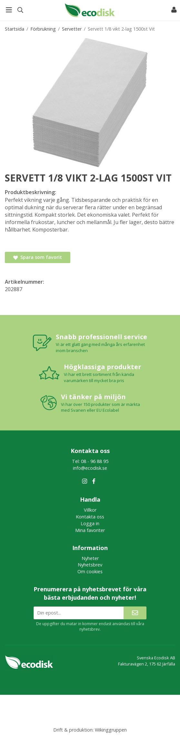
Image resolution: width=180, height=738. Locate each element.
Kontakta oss (90, 517)
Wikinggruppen (111, 730)
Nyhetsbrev (90, 565)
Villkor (90, 510)
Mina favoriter (90, 530)
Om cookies (90, 571)
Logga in (90, 523)
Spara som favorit (37, 257)
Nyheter (90, 558)
